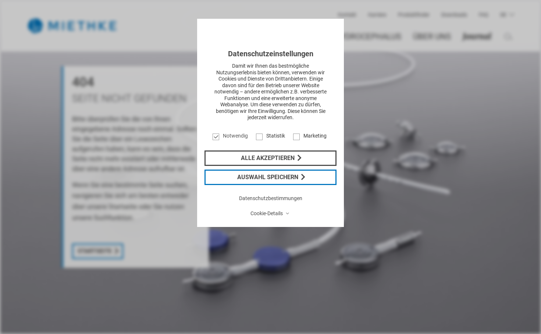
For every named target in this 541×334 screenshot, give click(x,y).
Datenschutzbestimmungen (270, 198)
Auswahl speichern (268, 177)
